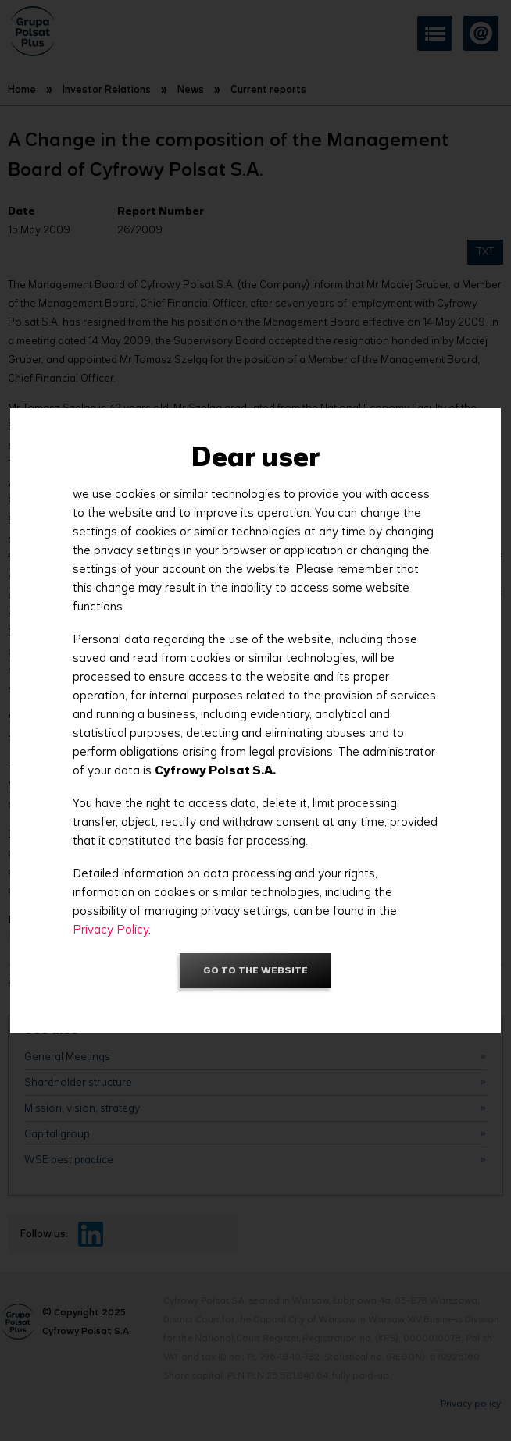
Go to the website (255, 970)
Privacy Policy (110, 929)
